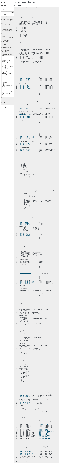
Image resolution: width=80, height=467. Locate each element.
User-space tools (4, 52)
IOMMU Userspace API (5, 71)
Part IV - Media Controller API (7, 80)
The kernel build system (5, 50)
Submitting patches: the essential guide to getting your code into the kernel (7, 21)
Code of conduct (4, 23)
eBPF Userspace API (5, 67)
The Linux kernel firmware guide (7, 97)
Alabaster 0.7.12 (58, 464)
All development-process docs (6, 26)
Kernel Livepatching (4, 44)
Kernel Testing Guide (4, 39)
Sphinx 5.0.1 (53, 464)
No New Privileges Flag (5, 56)
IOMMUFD (4, 72)
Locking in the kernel (4, 31)
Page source (63, 464)
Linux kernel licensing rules (6, 33)
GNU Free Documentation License (7, 85)
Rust (1, 45)
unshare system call (5, 62)
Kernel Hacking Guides (5, 40)
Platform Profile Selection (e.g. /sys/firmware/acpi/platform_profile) (7, 91)
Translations (3, 104)
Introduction (4, 75)
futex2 (3, 95)
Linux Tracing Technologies (6, 41)
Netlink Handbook (5, 88)
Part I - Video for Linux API (6, 76)
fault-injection (3, 43)
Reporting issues (4, 51)
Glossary (3, 84)
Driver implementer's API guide (6, 29)
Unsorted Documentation (5, 102)
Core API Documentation (5, 27)
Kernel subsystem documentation (7, 30)
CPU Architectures (4, 100)
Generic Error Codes (5, 83)
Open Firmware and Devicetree (6, 99)
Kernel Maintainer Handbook (6, 24)
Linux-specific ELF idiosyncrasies (7, 68)
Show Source (3, 109)
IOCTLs (3, 69)
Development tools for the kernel (7, 37)
